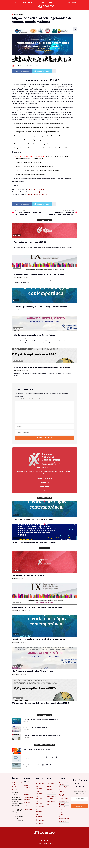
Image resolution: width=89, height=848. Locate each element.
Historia (61, 810)
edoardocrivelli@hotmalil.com (37, 194)
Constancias (44, 486)
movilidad (55, 198)
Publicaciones (28, 809)
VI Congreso (39, 802)
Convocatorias (18, 14)
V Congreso (40, 806)
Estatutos (27, 806)
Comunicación (63, 798)
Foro (48, 804)
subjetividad (71, 198)
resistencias (62, 198)
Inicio (68, 2)
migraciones (46, 198)
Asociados (27, 794)
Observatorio (51, 783)
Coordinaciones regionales (29, 798)
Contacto (73, 2)
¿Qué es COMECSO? (28, 786)
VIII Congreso (39, 792)
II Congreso (40, 820)
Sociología (62, 821)
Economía (62, 804)
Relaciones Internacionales (64, 817)
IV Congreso (39, 810)
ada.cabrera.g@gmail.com (37, 189)
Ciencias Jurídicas (62, 790)
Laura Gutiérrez (19, 65)
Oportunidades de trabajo (51, 797)
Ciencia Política (61, 794)
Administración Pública (64, 783)
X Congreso (40, 783)
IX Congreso (39, 787)
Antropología (63, 787)
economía (38, 198)
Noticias (49, 786)
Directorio (27, 802)
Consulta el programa (44, 478)
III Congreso (39, 815)
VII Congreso (39, 797)
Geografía (62, 807)
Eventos (49, 789)
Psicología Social (62, 813)
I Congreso (39, 823)
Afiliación (27, 791)
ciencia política (29, 198)
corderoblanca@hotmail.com (38, 192)
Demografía (63, 801)
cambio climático (18, 198)
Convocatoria (44, 482)
